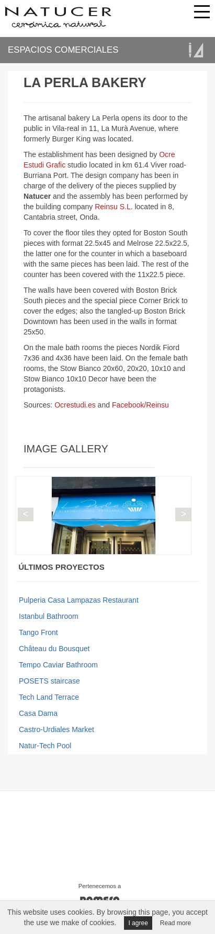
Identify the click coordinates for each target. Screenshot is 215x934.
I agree (138, 923)
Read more (175, 923)
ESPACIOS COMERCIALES (63, 50)
